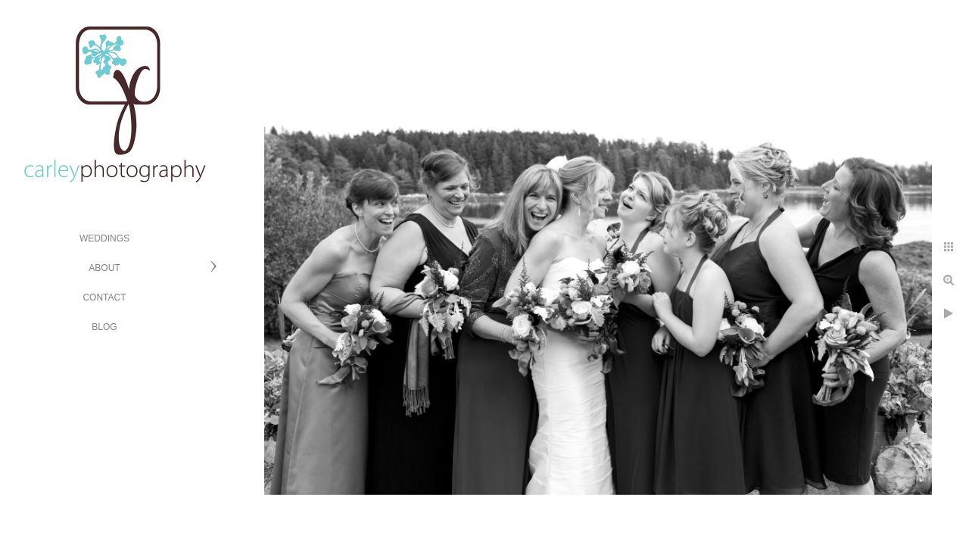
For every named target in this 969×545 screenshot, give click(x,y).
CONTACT (104, 297)
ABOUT (104, 268)
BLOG (104, 327)
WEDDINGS (104, 238)
